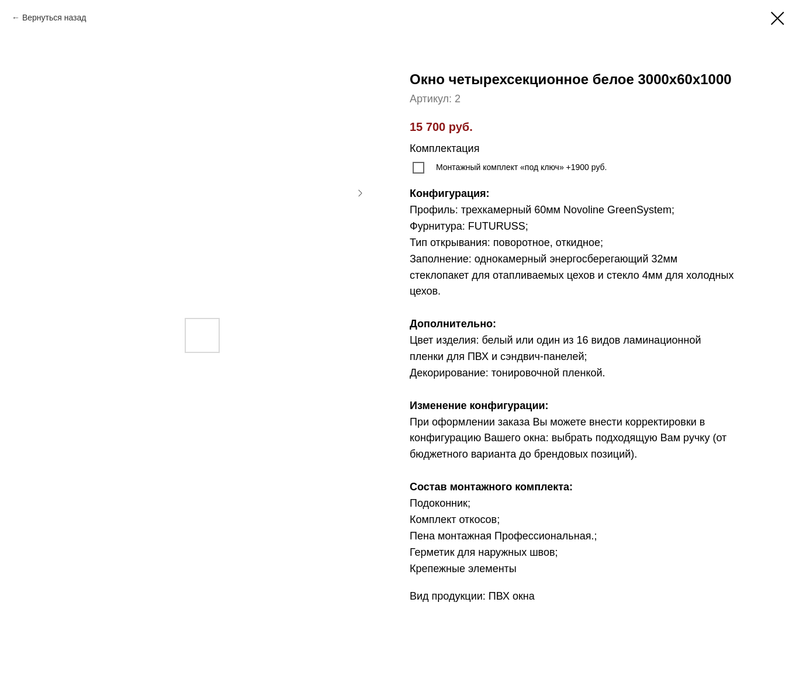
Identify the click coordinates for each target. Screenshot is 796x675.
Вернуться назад (54, 17)
